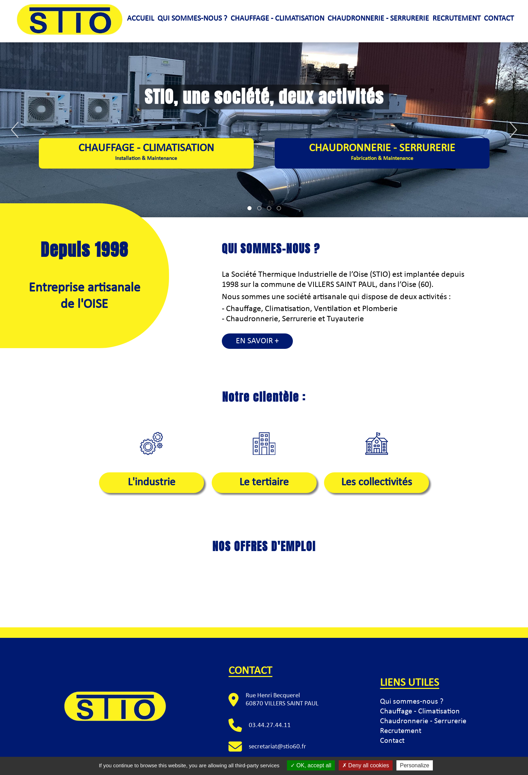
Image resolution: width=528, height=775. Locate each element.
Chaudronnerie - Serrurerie (382, 153)
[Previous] (15, 129)
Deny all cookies (365, 765)
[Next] (513, 129)
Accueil (140, 19)
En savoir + (257, 341)
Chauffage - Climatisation (420, 711)
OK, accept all (310, 765)
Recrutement (456, 19)
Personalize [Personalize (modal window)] (414, 765)
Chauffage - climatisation (277, 19)
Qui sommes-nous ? (192, 19)
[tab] (249, 208)
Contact (499, 19)
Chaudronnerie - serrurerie (378, 19)
